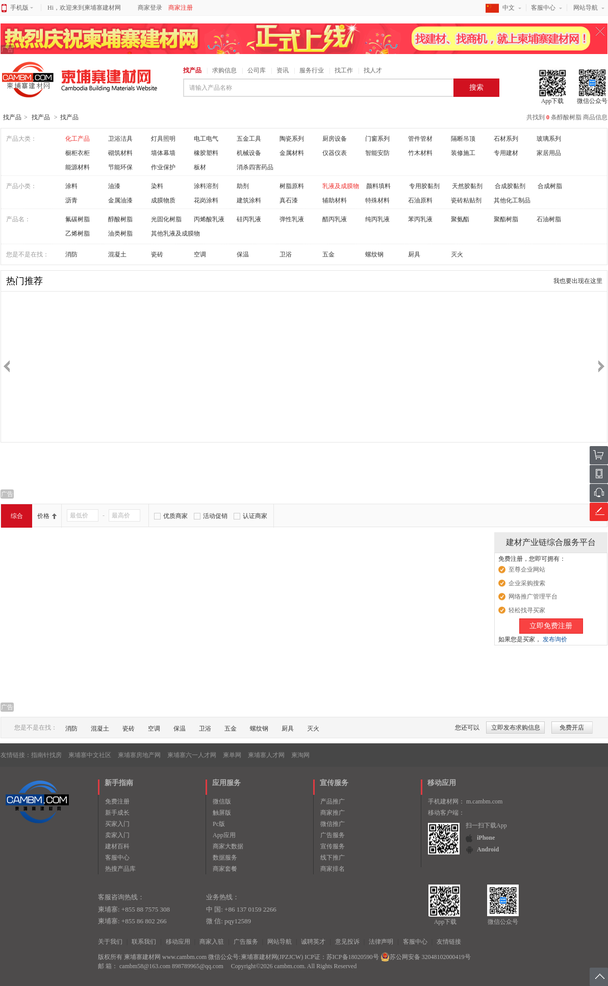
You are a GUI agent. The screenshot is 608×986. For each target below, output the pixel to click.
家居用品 (549, 153)
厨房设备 (334, 138)
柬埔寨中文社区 (89, 755)
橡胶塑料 (206, 153)
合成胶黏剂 (510, 186)
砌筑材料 (120, 153)
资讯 (282, 70)
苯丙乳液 (420, 219)
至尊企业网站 (527, 569)
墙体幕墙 (163, 153)
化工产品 (77, 138)
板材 (200, 167)
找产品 (192, 70)
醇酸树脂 (120, 219)
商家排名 (332, 868)
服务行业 (311, 70)
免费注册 (117, 801)
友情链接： (16, 755)
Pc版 (219, 823)
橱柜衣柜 (77, 153)
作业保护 (163, 167)
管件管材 (420, 138)
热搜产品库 (120, 868)
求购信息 (224, 70)
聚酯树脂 (506, 219)
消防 (71, 254)
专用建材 (506, 153)
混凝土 (117, 254)
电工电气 (206, 138)
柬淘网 (300, 755)
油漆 (114, 186)
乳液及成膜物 (340, 186)
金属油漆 (120, 200)
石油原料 (420, 200)
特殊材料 (377, 200)
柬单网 (232, 755)
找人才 (373, 70)
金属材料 (292, 153)
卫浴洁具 (120, 138)
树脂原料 (292, 186)
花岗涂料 (206, 200)
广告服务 (332, 835)
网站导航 (585, 7)
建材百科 (117, 846)
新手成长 (117, 812)
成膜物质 (163, 200)
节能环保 (120, 167)
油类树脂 (120, 233)
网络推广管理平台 (533, 596)
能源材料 (77, 167)
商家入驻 (211, 941)
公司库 (256, 70)
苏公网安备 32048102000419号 (426, 957)
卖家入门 (117, 835)
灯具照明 (163, 138)
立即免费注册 (550, 626)
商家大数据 (228, 846)
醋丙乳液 (334, 219)
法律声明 (381, 941)
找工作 (344, 70)
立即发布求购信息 (515, 727)
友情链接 (449, 941)
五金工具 (249, 138)
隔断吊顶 (463, 138)
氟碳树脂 (77, 219)
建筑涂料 (249, 200)
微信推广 (332, 823)
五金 (328, 254)
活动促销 (215, 516)
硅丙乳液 (249, 219)
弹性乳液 (292, 219)
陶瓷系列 (292, 138)
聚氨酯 (460, 219)
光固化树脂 (166, 219)
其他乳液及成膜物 (175, 233)
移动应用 (178, 941)
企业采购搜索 (527, 583)
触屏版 (222, 812)
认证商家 (255, 516)
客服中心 (543, 7)
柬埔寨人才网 (266, 755)
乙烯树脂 (77, 233)
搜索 (476, 87)
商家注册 (180, 7)
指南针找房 (46, 755)
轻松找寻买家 (527, 610)
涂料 (71, 186)
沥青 (71, 200)
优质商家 (175, 516)
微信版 (222, 801)
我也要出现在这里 (577, 280)
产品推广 (332, 801)
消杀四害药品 (255, 167)
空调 (200, 254)
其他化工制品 (512, 200)
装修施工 (463, 153)
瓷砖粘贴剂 (466, 200)
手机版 (21, 7)
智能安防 (377, 153)
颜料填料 (378, 186)
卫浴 (286, 254)
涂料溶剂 (206, 186)
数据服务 (225, 857)
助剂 (243, 186)
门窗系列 (377, 138)
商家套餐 (225, 868)
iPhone (486, 837)
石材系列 (506, 138)
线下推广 (332, 857)
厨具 (414, 254)
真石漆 (289, 200)
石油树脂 (549, 219)
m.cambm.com (484, 801)
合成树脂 (550, 186)
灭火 (457, 254)
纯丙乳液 (377, 219)
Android (488, 849)
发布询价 (555, 639)
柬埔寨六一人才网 (191, 755)
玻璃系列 (549, 138)
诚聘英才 (313, 941)
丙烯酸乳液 (209, 219)
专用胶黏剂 (424, 186)
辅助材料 (334, 200)
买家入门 (117, 823)
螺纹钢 (374, 254)
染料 (157, 186)
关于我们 (110, 941)
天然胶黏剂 (467, 186)
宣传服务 (332, 846)
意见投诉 (347, 941)
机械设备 (249, 153)
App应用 (224, 835)
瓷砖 (157, 254)
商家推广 (332, 812)
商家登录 (150, 7)
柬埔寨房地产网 (139, 755)
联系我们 (144, 941)
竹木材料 (420, 153)
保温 (243, 254)
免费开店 (572, 727)
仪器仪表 (334, 153)
